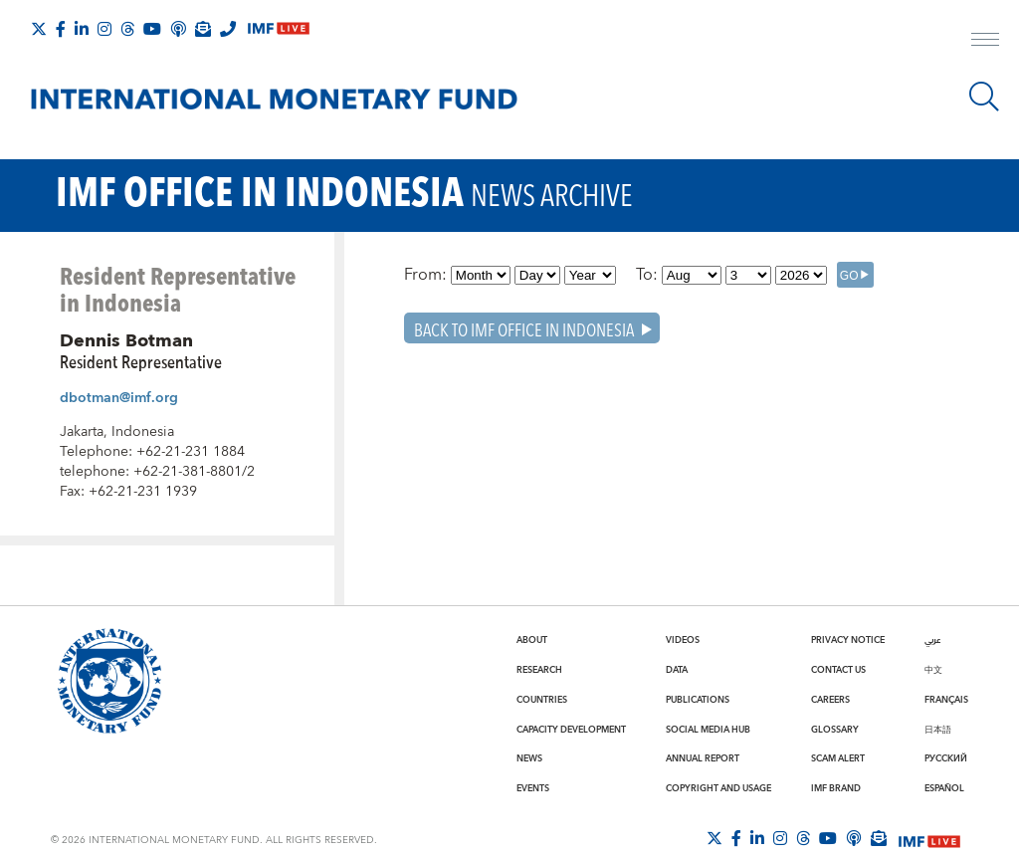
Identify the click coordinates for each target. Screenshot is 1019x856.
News (529, 758)
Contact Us (838, 670)
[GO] (855, 275)
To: (647, 275)
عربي (932, 640)
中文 (933, 670)
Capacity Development (571, 730)
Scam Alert (838, 758)
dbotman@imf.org (119, 398)
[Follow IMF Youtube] (152, 29)
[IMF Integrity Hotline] (228, 29)
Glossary (835, 730)
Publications (697, 700)
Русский (945, 758)
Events (532, 788)
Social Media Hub (708, 730)
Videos (683, 640)
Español (944, 788)
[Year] (590, 275)
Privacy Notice (848, 640)
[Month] (480, 275)
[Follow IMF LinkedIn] (82, 29)
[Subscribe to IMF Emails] (203, 29)
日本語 (937, 730)
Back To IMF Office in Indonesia (524, 329)
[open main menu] (985, 42)
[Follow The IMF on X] (39, 29)
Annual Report (702, 758)
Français (946, 700)
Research (539, 670)
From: (425, 275)
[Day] (537, 275)
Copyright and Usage (718, 788)
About (531, 640)
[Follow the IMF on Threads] (127, 29)
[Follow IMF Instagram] (104, 29)
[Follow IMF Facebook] (61, 29)
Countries (541, 700)
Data (677, 670)
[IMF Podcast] (178, 29)
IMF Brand (836, 788)
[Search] (984, 96)
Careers (830, 700)
